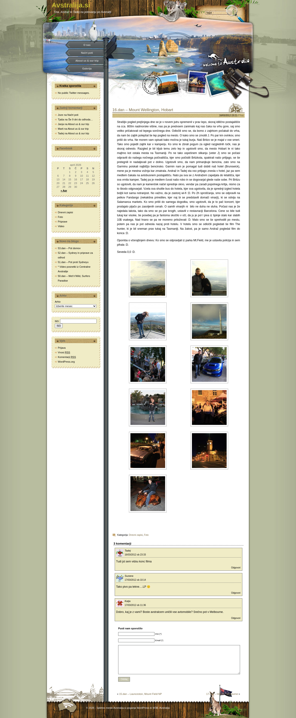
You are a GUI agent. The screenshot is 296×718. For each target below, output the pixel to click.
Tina (241, 115)
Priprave (62, 221)
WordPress (143, 707)
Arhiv (58, 301)
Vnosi (64, 352)
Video (61, 226)
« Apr (64, 190)
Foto (146, 535)
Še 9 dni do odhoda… (80, 119)
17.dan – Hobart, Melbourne (222, 694)
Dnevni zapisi (136, 535)
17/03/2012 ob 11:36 (135, 605)
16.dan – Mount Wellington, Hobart (142, 110)
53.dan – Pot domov (69, 248)
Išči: (57, 321)
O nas (87, 45)
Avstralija (164, 707)
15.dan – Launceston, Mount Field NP (140, 694)
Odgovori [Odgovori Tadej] (235, 567)
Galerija (87, 68)
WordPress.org (66, 361)
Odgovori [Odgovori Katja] (235, 618)
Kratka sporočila (70, 86)
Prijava (62, 347)
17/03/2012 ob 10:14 (135, 580)
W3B (155, 707)
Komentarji (67, 357)
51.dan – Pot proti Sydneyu (73, 262)
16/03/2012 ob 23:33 (135, 554)
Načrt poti (87, 52)
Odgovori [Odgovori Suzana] (235, 593)
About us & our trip (87, 60)
